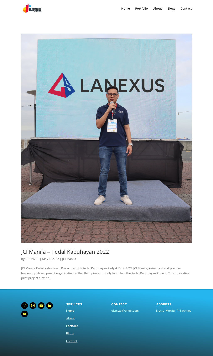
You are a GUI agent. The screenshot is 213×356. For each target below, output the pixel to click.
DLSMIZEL (32, 259)
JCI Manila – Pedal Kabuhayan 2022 (65, 251)
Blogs (171, 8)
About (157, 8)
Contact (186, 8)
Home (125, 8)
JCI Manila (69, 259)
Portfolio (141, 8)
